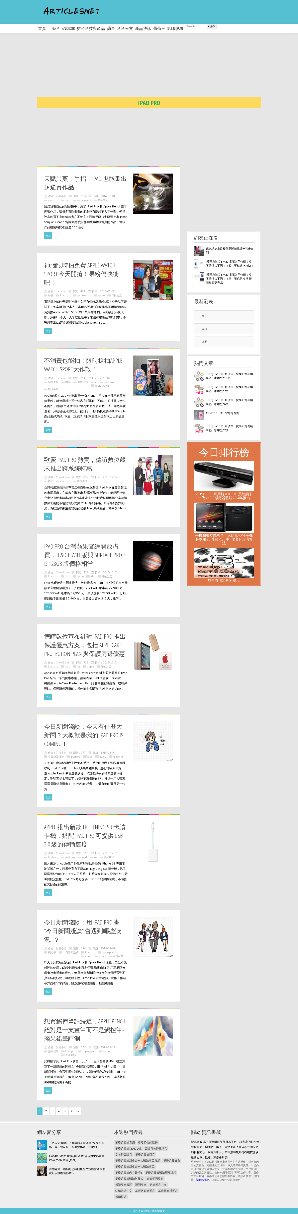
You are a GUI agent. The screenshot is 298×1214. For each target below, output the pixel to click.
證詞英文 (140, 1185)
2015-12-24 (110, 477)
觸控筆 (52, 952)
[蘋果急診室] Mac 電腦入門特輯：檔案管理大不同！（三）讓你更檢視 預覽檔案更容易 (229, 278)
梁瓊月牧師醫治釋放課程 (160, 1172)
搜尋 (211, 26)
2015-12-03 (110, 662)
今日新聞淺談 (56, 756)
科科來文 (125, 28)
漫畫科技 (118, 756)
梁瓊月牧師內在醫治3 (128, 1172)
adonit (102, 956)
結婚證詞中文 (123, 1191)
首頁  (44, 28)
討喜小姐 (61, 196)
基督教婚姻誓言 (145, 1191)
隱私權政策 (158, 1210)
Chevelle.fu (62, 477)
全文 (48, 235)
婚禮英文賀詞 (123, 1185)
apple (101, 295)
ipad (67, 200)
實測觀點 (70, 1055)
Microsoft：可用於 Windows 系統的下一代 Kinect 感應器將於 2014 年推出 (224, 496)
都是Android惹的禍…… (223, 580)
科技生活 (116, 295)
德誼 (50, 481)
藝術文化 (103, 200)
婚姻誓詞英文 (154, 1178)
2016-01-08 (107, 291)
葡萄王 (159, 28)
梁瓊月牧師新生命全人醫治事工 (135, 1166)
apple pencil (84, 200)
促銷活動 (82, 382)
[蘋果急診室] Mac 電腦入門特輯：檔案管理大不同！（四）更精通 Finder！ (230, 263)
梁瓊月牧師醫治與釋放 (129, 1178)
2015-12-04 (107, 752)
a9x (92, 576)
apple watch (84, 295)
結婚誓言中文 (158, 1185)
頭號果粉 (53, 382)
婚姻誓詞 (120, 1197)
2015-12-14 (107, 1047)
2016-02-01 (107, 196)
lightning (53, 857)
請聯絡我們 (202, 1179)
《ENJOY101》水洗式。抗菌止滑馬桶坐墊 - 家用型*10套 (229, 376)
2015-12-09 (110, 853)
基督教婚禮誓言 (168, 1191)
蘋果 (111, 28)
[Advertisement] (157, 68)
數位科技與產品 (91, 28)
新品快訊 (143, 28)
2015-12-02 (110, 572)
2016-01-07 (107, 378)
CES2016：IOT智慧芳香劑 (222, 413)
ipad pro (53, 200)
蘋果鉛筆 (53, 1051)
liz (96, 382)
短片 (56, 28)
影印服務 (175, 28)
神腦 (50, 295)
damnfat (61, 291)
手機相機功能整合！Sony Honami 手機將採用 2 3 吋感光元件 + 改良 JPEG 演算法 (224, 539)
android (68, 28)
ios (78, 666)
